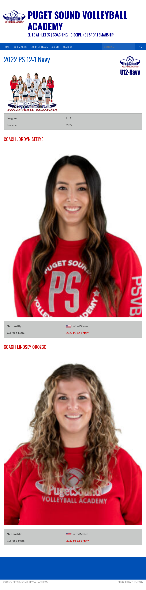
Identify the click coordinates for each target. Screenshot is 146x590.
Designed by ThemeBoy (130, 582)
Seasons (67, 47)
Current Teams (39, 47)
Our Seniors (20, 47)
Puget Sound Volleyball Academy (77, 20)
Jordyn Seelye (23, 138)
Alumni (55, 47)
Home (7, 47)
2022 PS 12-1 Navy (77, 332)
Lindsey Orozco (25, 346)
